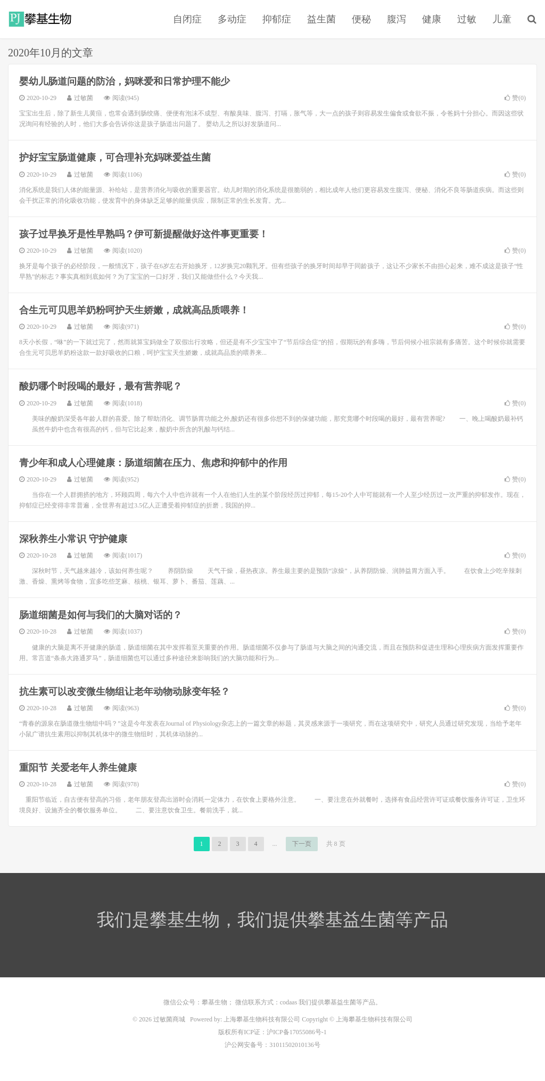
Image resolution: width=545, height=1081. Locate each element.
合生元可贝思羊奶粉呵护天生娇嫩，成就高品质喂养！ (134, 310)
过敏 (466, 19)
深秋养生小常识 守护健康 (73, 539)
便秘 (361, 19)
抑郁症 (276, 19)
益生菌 (321, 19)
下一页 (301, 843)
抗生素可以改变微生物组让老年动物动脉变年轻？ (124, 691)
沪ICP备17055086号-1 (297, 1032)
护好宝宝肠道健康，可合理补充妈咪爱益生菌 (115, 157)
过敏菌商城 (41, 19)
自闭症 (187, 19)
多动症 (232, 19)
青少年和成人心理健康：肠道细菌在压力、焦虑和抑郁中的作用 (153, 463)
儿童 (501, 19)
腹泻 (396, 19)
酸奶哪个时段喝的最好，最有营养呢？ (100, 386)
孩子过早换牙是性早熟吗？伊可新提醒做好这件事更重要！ (143, 234)
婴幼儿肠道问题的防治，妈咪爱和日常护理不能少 (124, 81)
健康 (431, 19)
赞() (515, 98)
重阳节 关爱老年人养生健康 (78, 767)
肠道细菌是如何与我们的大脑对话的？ (100, 615)
